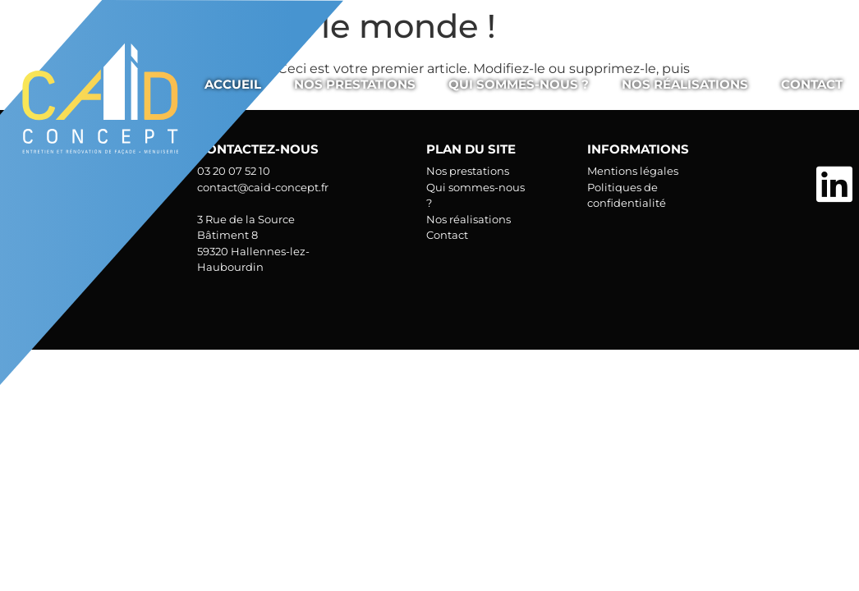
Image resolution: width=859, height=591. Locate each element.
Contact (812, 84)
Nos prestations (355, 84)
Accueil (232, 84)
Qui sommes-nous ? (518, 84)
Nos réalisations (685, 84)
